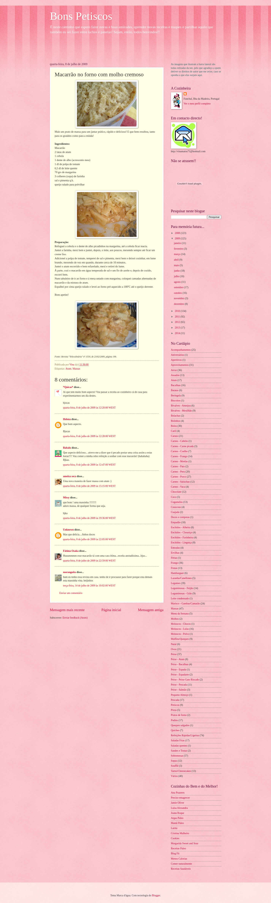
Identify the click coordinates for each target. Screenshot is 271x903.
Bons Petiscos (81, 16)
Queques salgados (180, 725)
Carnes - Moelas (179, 461)
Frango (174, 562)
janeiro (178, 243)
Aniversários (177, 354)
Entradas (175, 547)
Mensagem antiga (151, 610)
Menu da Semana (180, 613)
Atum (68, 368)
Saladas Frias (178, 740)
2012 (178, 322)
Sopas (174, 760)
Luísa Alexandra (179, 808)
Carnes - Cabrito (179, 441)
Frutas (174, 568)
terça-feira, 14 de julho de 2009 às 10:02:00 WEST (89, 585)
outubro (178, 293)
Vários (174, 776)
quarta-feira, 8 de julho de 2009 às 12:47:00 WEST (89, 464)
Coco (173, 497)
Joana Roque (177, 813)
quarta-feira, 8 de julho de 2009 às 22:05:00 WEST (89, 539)
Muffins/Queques (180, 639)
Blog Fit (175, 853)
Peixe (174, 654)
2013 (178, 327)
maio (177, 265)
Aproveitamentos (180, 365)
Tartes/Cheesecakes (181, 771)
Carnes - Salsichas (180, 481)
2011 (178, 316)
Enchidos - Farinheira (182, 537)
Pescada (175, 700)
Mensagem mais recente (67, 610)
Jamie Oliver (177, 802)
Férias (174, 557)
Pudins (174, 720)
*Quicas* (68, 387)
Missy (66, 497)
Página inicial (111, 610)
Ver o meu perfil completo (197, 103)
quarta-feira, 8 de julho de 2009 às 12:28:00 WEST (89, 436)
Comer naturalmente (181, 863)
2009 (178, 238)
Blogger (156, 895)
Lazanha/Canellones (181, 578)
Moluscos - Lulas (180, 628)
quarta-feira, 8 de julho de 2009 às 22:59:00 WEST (89, 560)
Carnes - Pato (178, 466)
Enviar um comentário (70, 593)
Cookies (175, 838)
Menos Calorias (179, 858)
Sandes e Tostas (179, 750)
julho (177, 276)
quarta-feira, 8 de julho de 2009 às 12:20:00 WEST (89, 407)
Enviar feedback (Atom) (75, 617)
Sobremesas (177, 755)
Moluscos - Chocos (181, 623)
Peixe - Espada (178, 669)
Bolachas (175, 415)
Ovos (173, 649)
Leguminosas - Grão (181, 593)
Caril (173, 431)
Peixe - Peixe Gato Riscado (185, 679)
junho (177, 270)
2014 (178, 333)
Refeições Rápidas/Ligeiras (185, 735)
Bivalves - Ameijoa (181, 405)
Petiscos (175, 705)
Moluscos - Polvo (180, 634)
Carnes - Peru (178, 471)
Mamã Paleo (177, 823)
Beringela (176, 395)
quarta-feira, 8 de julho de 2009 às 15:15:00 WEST (89, 486)
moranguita (69, 572)
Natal (174, 644)
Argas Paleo (177, 818)
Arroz (174, 370)
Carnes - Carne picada (182, 446)
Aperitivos (176, 360)
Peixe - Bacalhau (179, 664)
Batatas (175, 390)
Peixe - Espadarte (180, 674)
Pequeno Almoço (180, 695)
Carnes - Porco (178, 476)
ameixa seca (69, 476)
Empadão (176, 522)
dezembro (179, 304)
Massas (76, 368)
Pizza (174, 710)
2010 (178, 311)
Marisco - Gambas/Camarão (185, 603)
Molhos (175, 618)
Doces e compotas (180, 517)
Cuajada (175, 512)
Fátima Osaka (71, 551)
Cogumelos (177, 502)
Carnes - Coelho (179, 451)
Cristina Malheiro (180, 833)
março (177, 254)
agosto (177, 282)
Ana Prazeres (178, 792)
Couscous (176, 507)
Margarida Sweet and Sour (184, 843)
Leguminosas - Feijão (182, 588)
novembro (179, 298)
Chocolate (176, 491)
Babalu (67, 447)
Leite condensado (180, 598)
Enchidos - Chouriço (181, 532)
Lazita (174, 828)
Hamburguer (177, 573)
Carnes (174, 436)
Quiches (175, 730)
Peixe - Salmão (179, 689)
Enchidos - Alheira (180, 527)
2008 (178, 233)
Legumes (175, 583)
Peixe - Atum (178, 659)
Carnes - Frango (179, 456)
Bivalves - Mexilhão (181, 410)
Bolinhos (175, 421)
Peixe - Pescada (179, 684)
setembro (179, 287)
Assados (175, 375)
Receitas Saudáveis (181, 868)
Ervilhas (175, 552)
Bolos (174, 426)
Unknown (68, 529)
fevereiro (179, 248)
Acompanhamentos (181, 349)
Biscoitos (175, 400)
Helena (67, 419)
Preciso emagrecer (180, 797)
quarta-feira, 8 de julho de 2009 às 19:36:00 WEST (89, 518)
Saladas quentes (179, 745)
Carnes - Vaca (178, 486)
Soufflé (174, 765)
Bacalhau (175, 385)
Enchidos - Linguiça (181, 542)
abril (176, 259)
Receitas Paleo (178, 848)
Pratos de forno (179, 715)
